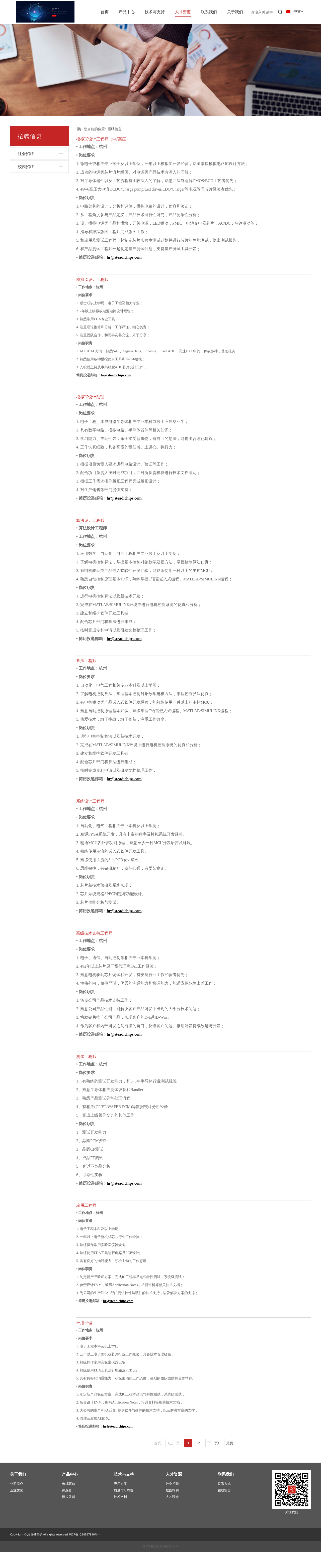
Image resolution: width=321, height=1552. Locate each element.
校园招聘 (26, 166)
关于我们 (235, 12)
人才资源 (183, 12)
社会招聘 (26, 153)
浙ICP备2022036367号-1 (160, 1546)
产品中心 (127, 12)
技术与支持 (155, 12)
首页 (105, 12)
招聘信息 (115, 128)
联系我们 (209, 12)
